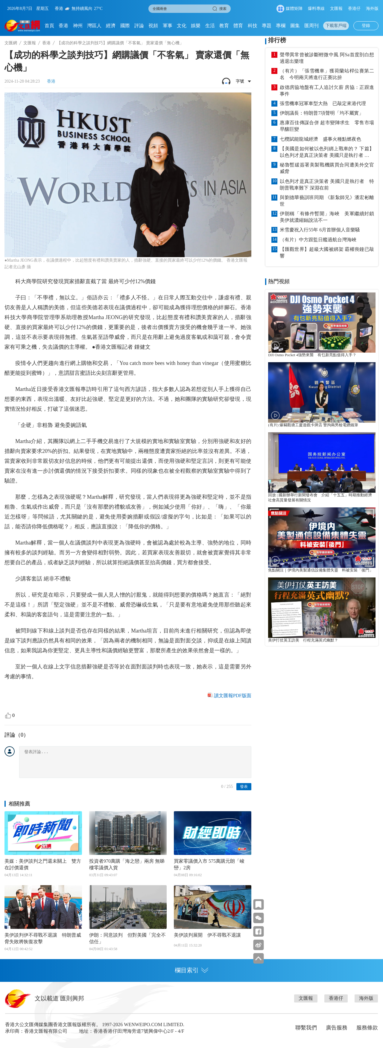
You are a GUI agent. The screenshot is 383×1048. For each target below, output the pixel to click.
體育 (238, 25)
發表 (244, 786)
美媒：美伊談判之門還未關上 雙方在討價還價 (42, 864)
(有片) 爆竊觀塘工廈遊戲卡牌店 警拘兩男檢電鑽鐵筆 (313, 425)
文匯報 (336, 8)
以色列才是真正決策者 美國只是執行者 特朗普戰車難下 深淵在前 (327, 184)
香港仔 (354, 8)
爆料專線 (316, 8)
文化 (181, 25)
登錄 (366, 25)
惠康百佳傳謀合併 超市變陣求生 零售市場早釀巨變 (327, 126)
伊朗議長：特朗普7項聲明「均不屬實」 (322, 113)
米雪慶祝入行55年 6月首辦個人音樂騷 (320, 229)
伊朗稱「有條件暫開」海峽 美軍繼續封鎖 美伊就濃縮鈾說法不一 (327, 217)
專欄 (280, 25)
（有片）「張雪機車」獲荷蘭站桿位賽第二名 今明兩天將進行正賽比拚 (327, 74)
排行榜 (277, 40)
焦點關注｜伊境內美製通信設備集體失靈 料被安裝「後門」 (320, 570)
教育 (224, 25)
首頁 (49, 25)
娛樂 (195, 25)
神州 (78, 25)
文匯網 (10, 43)
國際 (125, 25)
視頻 (153, 25)
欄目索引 (191, 970)
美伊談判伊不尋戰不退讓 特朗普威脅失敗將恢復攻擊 (42, 938)
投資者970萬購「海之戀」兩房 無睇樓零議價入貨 (127, 864)
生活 (210, 25)
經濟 (110, 25)
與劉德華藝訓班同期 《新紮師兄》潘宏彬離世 (327, 201)
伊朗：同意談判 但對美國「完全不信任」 (127, 938)
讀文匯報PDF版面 (232, 695)
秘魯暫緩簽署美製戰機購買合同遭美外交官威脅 (327, 168)
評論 (139, 25)
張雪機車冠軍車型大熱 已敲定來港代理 (323, 103)
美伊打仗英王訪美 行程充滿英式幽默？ (303, 640)
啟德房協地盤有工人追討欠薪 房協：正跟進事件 (327, 90)
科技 (252, 25)
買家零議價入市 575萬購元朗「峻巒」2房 (209, 864)
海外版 (372, 8)
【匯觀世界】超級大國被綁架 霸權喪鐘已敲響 (327, 252)
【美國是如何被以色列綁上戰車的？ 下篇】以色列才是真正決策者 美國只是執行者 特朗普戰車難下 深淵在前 (327, 152)
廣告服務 (336, 1028)
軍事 (167, 25)
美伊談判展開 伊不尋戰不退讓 (207, 935)
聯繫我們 (306, 1028)
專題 (266, 25)
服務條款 (367, 1028)
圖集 (295, 25)
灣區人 (94, 25)
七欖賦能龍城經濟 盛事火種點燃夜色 (320, 139)
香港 (63, 25)
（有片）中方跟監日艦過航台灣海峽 (318, 239)
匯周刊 (311, 25)
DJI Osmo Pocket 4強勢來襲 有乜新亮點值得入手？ (312, 355)
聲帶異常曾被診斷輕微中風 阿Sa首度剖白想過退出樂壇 (327, 58)
